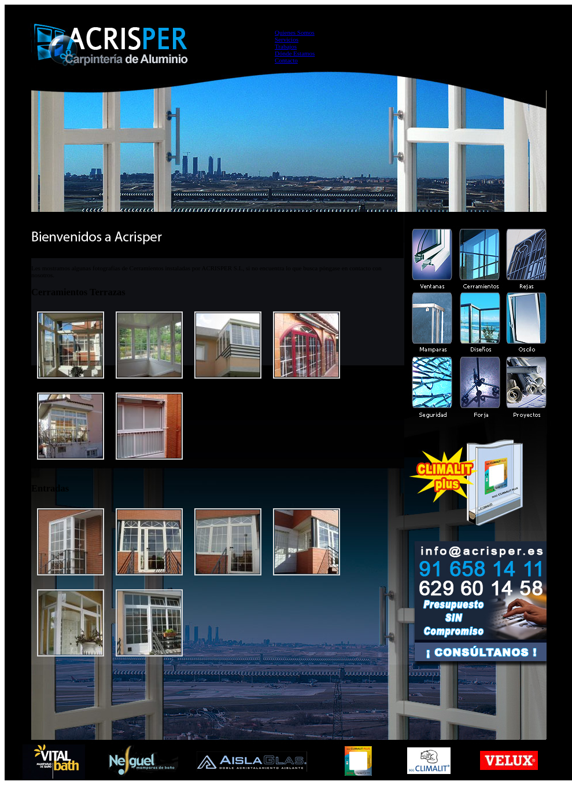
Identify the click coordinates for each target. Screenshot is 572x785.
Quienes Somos (295, 32)
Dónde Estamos (295, 53)
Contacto (286, 60)
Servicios (286, 39)
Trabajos (286, 46)
